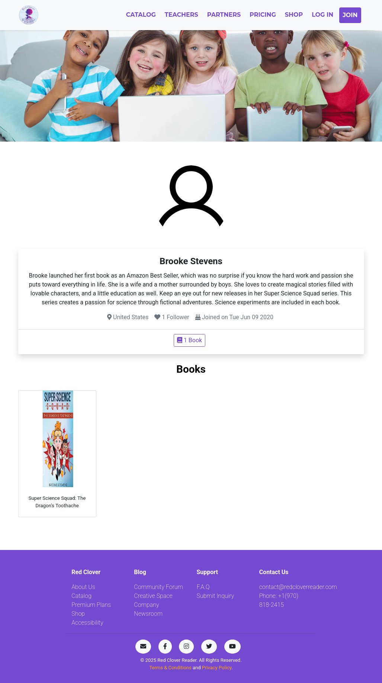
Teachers (181, 14)
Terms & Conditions (171, 667)
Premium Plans (91, 604)
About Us (83, 586)
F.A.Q (202, 586)
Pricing (263, 14)
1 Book (189, 340)
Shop (294, 14)
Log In (322, 14)
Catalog (141, 14)
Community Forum (158, 586)
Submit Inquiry (215, 595)
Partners (224, 14)
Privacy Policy (216, 667)
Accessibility (87, 622)
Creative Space (153, 595)
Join (350, 15)
